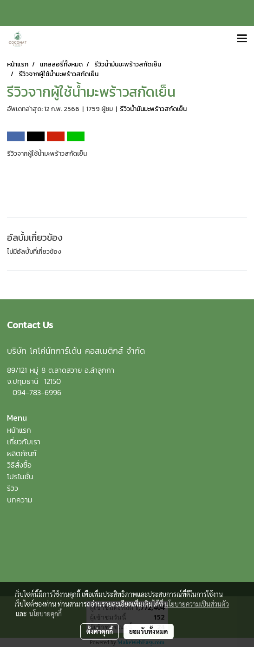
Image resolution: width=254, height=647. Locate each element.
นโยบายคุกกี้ (45, 613)
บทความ (20, 499)
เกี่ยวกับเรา (23, 441)
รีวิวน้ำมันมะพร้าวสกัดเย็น (153, 109)
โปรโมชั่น (20, 476)
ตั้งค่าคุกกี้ (99, 631)
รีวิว (12, 488)
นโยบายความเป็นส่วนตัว (196, 604)
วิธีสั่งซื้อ (19, 464)
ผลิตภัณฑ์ (22, 453)
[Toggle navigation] (242, 39)
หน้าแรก (19, 430)
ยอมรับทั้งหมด (148, 631)
